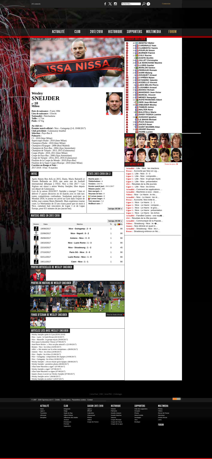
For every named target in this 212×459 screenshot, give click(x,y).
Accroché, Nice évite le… (145, 200)
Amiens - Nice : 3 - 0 (80, 238)
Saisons (113, 417)
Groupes (137, 411)
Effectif (89, 411)
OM (101, 394)
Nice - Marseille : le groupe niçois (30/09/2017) (50, 339)
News (42, 409)
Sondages (138, 417)
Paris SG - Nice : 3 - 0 (79, 252)
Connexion (166, 4)
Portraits (66, 424)
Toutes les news (170, 164)
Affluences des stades (71, 417)
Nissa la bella (139, 415)
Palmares (114, 411)
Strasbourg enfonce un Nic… (147, 231)
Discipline (43, 417)
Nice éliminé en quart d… (145, 226)
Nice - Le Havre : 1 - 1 (145, 202)
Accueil (48, 39)
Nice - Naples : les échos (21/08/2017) (46, 354)
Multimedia (153, 31)
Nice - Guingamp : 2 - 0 (80, 228)
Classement (91, 415)
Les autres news (134, 164)
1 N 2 (82, 5)
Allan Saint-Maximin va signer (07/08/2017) (48, 371)
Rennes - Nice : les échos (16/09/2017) (46, 347)
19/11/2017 (110, 186)
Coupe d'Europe (116, 419)
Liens (160, 419)
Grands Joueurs (116, 413)
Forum (172, 31)
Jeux (136, 419)
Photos (89, 417)
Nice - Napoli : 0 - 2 (80, 233)
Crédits (57, 400)
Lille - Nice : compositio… (146, 176)
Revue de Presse (163, 413)
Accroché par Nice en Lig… (146, 171)
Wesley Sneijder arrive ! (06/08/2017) (46, 376)
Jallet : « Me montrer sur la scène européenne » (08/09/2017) (55, 349)
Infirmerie (43, 415)
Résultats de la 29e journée (144, 184)
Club (77, 31)
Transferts (43, 413)
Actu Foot (94, 394)
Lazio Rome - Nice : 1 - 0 (80, 257)
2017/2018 (96, 31)
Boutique (95, 5)
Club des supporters (141, 409)
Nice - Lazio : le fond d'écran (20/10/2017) (48, 337)
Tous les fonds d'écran (114, 314)
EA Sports (66, 387)
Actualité (58, 31)
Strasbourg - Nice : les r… (148, 228)
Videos (89, 419)
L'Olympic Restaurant (107, 387)
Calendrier (90, 413)
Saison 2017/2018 (95, 405)
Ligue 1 (42, 411)
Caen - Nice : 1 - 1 (79, 261)
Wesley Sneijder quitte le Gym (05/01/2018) (48, 334)
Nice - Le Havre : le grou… (147, 208)
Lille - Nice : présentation (146, 181)
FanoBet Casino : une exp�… (150, 215)
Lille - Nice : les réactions (147, 168)
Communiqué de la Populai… (149, 221)
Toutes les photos (116, 283)
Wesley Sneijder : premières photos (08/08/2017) (50, 364)
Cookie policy (66, 400)
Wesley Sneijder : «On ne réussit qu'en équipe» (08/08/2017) (55, 362)
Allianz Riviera (68, 415)
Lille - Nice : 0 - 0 (142, 173)
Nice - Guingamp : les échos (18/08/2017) (47, 359)
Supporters (134, 31)
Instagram (115, 5)
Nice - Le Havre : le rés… (145, 194)
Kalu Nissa (150, 387)
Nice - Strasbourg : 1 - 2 (79, 247)
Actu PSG (108, 394)
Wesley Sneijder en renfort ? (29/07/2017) (47, 379)
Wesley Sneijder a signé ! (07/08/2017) (46, 369)
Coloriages (118, 394)
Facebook (104, 5)
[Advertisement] (125, 17)
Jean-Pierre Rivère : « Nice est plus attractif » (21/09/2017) (54, 344)
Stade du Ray (68, 413)
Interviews (161, 415)
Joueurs (63, 39)
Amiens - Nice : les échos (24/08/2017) (46, 352)
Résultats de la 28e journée (144, 218)
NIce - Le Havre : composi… (147, 205)
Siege (66, 411)
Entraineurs (67, 422)
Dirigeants (67, 409)
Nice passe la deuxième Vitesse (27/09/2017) (49, 342)
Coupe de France (93, 422)
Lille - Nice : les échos (145, 186)
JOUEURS (129, 135)
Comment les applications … (149, 189)
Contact (90, 400)
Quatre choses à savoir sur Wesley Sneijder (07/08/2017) (53, 374)
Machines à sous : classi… (148, 192)
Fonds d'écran (162, 417)
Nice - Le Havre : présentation (148, 210)
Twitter (110, 5)
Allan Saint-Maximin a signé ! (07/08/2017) (48, 366)
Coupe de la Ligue (117, 424)
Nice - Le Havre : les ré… (147, 197)
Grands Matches (116, 415)
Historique (115, 31)
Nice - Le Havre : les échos (147, 213)
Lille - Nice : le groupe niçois (147, 179)
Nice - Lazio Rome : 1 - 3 (80, 243)
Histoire (113, 409)
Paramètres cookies (79, 400)
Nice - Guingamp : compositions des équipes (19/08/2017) (54, 357)
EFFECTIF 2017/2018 (135, 39)
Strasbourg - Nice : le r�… (146, 223)
